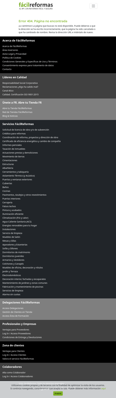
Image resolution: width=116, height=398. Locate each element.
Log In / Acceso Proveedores (16, 333)
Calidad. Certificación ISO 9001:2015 (20, 94)
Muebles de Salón (11, 236)
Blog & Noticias (10, 115)
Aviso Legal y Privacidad (14, 53)
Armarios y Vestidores (13, 259)
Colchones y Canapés (13, 263)
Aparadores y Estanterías (14, 244)
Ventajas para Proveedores (15, 329)
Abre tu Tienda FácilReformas (17, 108)
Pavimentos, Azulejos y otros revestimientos (24, 194)
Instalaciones (9, 229)
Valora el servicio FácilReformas (18, 358)
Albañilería (7, 168)
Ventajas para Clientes (13, 351)
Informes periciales (12, 145)
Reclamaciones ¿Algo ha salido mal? (20, 86)
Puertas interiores (11, 198)
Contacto (6, 69)
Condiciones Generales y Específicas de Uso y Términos (29, 61)
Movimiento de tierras (13, 156)
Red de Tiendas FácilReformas (17, 112)
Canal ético (7, 90)
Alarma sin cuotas (11, 294)
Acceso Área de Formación (15, 315)
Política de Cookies (11, 57)
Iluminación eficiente (12, 213)
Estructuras (8, 164)
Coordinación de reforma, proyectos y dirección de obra (30, 137)
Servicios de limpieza (12, 290)
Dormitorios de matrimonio (16, 252)
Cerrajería (7, 202)
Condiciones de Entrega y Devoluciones (22, 337)
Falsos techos (9, 206)
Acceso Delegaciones (12, 308)
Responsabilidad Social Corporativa (20, 82)
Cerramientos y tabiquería (15, 171)
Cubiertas (7, 183)
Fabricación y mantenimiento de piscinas (22, 286)
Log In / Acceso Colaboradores (17, 376)
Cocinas (6, 191)
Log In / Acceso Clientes (14, 354)
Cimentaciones (9, 160)
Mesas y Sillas (9, 240)
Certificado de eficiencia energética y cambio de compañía (31, 141)
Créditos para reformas (14, 133)
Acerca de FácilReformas (14, 46)
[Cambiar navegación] (93, 6)
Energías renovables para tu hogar (19, 225)
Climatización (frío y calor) (15, 217)
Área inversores (10, 50)
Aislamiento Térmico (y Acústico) (18, 175)
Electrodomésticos (11, 275)
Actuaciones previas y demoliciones (20, 152)
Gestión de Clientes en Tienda (17, 312)
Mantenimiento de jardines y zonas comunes (24, 282)
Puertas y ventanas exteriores (17, 179)
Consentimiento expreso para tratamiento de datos (28, 65)
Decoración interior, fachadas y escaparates (24, 279)
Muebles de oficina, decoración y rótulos (22, 267)
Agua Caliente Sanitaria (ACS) (16, 221)
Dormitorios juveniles (13, 256)
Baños (5, 187)
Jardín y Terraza (10, 271)
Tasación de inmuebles (13, 148)
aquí (103, 388)
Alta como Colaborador (14, 372)
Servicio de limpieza (12, 233)
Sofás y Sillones (10, 248)
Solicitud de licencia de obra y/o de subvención (25, 129)
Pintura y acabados (12, 210)
